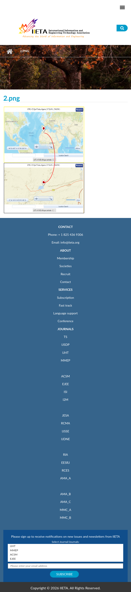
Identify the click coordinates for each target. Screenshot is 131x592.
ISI (65, 392)
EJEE (65, 384)
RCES (65, 470)
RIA (65, 454)
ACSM (65, 376)
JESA (65, 415)
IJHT (65, 352)
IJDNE (65, 439)
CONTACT (65, 227)
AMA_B (65, 494)
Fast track (65, 305)
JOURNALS (65, 329)
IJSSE (65, 431)
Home (9, 51)
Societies (66, 266)
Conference (65, 321)
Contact (65, 282)
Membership (65, 258)
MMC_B (65, 517)
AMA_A (65, 478)
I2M (65, 399)
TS (65, 337)
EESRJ (65, 462)
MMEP (65, 360)
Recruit (65, 274)
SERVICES (65, 289)
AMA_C (65, 502)
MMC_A (65, 510)
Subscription (65, 297)
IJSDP (65, 344)
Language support (65, 313)
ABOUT (65, 250)
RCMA (65, 423)
